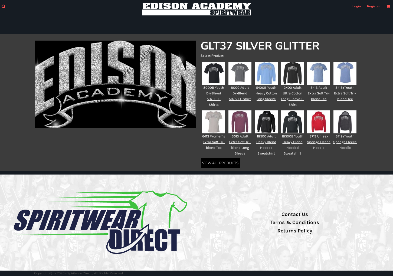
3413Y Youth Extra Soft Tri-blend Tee (345, 93)
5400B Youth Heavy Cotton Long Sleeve (266, 93)
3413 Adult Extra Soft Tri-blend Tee (319, 93)
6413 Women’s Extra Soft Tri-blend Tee (213, 142)
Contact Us (294, 214)
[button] (3, 6)
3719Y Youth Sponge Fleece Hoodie (345, 142)
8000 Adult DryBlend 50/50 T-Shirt (240, 93)
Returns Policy (294, 231)
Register (373, 6)
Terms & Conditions (294, 222)
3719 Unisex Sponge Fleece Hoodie (318, 142)
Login (356, 6)
